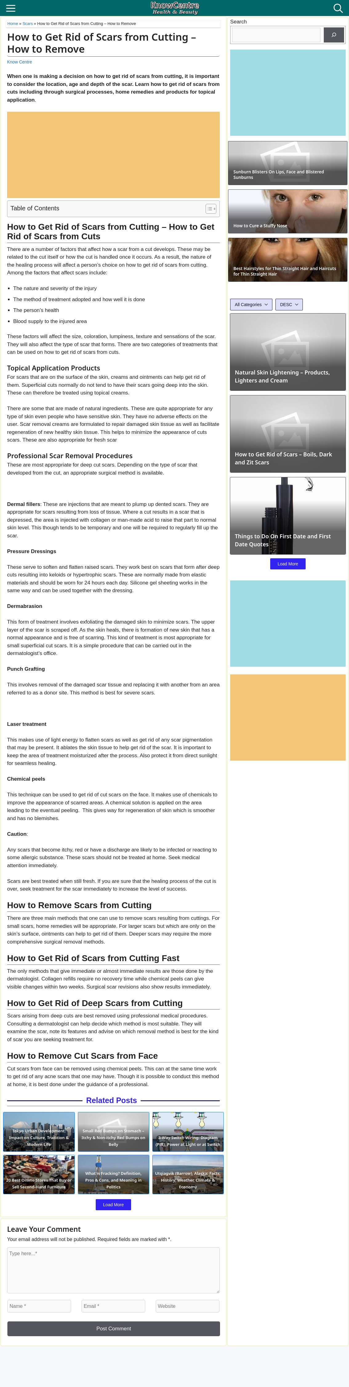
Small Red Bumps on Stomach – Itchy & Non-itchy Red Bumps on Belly (113, 1147)
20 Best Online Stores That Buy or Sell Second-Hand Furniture (37, 1200)
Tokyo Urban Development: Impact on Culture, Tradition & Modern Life (37, 1147)
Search (238, 22)
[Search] (334, 35)
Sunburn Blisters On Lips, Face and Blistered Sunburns (281, 208)
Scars (27, 23)
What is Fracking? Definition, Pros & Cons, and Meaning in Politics (113, 1200)
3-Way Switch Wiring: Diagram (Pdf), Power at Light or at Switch (189, 1147)
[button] (338, 8)
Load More (113, 1225)
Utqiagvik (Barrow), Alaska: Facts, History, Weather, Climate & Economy (189, 1200)
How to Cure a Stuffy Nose (270, 293)
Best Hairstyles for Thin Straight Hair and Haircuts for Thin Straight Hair (284, 372)
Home (12, 23)
